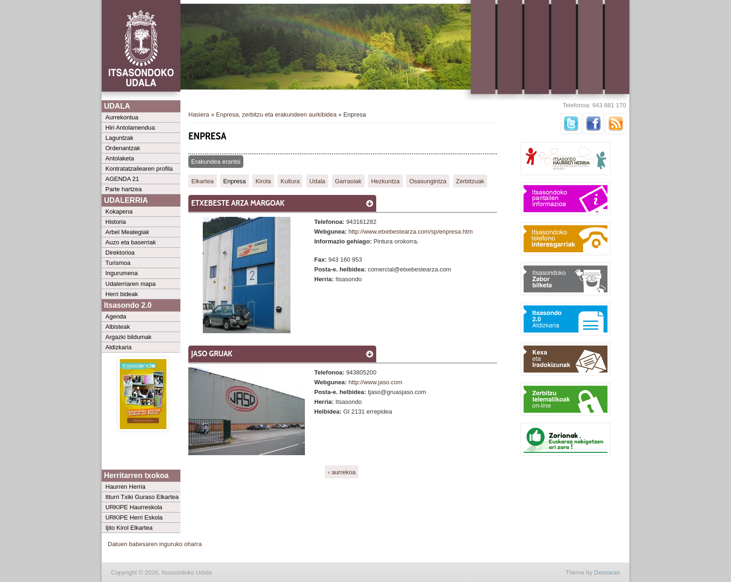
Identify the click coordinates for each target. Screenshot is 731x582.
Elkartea (203, 180)
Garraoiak (348, 180)
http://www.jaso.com (375, 382)
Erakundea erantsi (216, 161)
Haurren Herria (125, 486)
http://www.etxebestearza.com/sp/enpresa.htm (410, 231)
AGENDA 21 (122, 178)
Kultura (290, 180)
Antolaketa (119, 158)
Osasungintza (428, 180)
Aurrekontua (121, 117)
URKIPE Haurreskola (133, 507)
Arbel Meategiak (127, 232)
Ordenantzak (122, 148)
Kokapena (119, 211)
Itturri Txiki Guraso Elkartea (142, 496)
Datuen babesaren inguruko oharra (155, 543)
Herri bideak (121, 294)
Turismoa (118, 262)
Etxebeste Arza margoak (237, 203)
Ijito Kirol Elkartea (128, 527)
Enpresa (234, 180)
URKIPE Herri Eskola (134, 517)
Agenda (115, 316)
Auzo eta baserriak (130, 242)
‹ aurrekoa (341, 472)
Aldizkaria (118, 347)
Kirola (263, 180)
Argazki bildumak (128, 336)
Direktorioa (120, 252)
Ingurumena (121, 273)
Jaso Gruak (211, 353)
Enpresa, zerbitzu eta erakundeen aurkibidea (276, 114)
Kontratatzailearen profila (139, 168)
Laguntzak (119, 137)
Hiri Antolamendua (130, 127)
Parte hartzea (123, 189)
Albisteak (117, 326)
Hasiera (198, 114)
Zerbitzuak (470, 180)
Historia (115, 221)
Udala (317, 180)
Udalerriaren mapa (130, 283)
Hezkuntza (385, 180)
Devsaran (607, 572)
